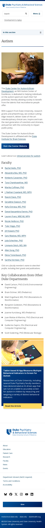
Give (22, 504)
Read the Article (13, 406)
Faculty (5, 461)
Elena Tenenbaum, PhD (15, 255)
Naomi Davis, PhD (13, 197)
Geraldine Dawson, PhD (15, 202)
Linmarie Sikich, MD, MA (16, 245)
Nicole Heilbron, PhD (14, 221)
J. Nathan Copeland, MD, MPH (18, 192)
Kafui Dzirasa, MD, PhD (15, 206)
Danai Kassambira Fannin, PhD (19, 211)
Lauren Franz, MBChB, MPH (17, 216)
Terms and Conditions (11, 481)
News (5, 464)
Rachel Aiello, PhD (13, 168)
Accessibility (7, 485)
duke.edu (23, 517)
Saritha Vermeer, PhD (14, 260)
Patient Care (7, 453)
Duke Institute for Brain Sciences (19, 137)
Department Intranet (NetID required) (17, 477)
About (5, 445)
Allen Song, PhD (12, 250)
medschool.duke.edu (9, 517)
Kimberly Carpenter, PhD (16, 177)
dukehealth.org (35, 517)
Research (6, 457)
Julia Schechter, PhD (14, 240)
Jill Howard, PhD (12, 231)
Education (7, 449)
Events (5, 468)
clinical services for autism (28, 156)
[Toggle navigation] (36, 13)
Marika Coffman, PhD (14, 187)
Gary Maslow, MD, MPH (15, 235)
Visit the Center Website (15, 146)
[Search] (26, 13)
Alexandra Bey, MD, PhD (16, 173)
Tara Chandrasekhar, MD (16, 182)
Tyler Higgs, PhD (12, 226)
